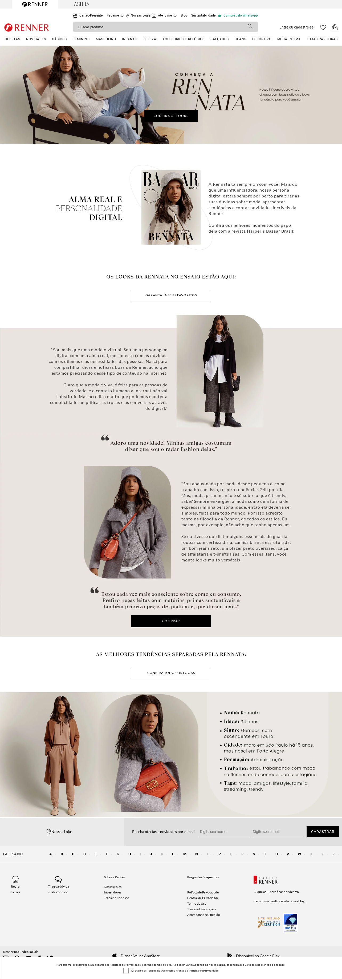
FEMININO (81, 39)
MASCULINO (106, 39)
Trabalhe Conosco (116, 898)
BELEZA (150, 39)
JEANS (240, 39)
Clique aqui (261, 892)
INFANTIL (130, 39)
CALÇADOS (219, 39)
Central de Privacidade (203, 898)
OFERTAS (12, 39)
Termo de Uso (196, 903)
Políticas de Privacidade (125, 964)
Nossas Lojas (112, 887)
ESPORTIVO (261, 39)
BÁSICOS (59, 39)
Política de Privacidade (203, 892)
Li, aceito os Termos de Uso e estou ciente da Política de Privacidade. (175, 970)
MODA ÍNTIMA (289, 39)
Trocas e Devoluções (201, 909)
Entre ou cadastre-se (296, 27)
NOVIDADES (36, 39)
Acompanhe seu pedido (203, 915)
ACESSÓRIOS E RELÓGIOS (183, 39)
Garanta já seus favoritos (171, 295)
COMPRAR (171, 621)
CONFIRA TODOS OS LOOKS (171, 673)
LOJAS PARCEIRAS (322, 39)
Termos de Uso (153, 964)
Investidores (112, 892)
